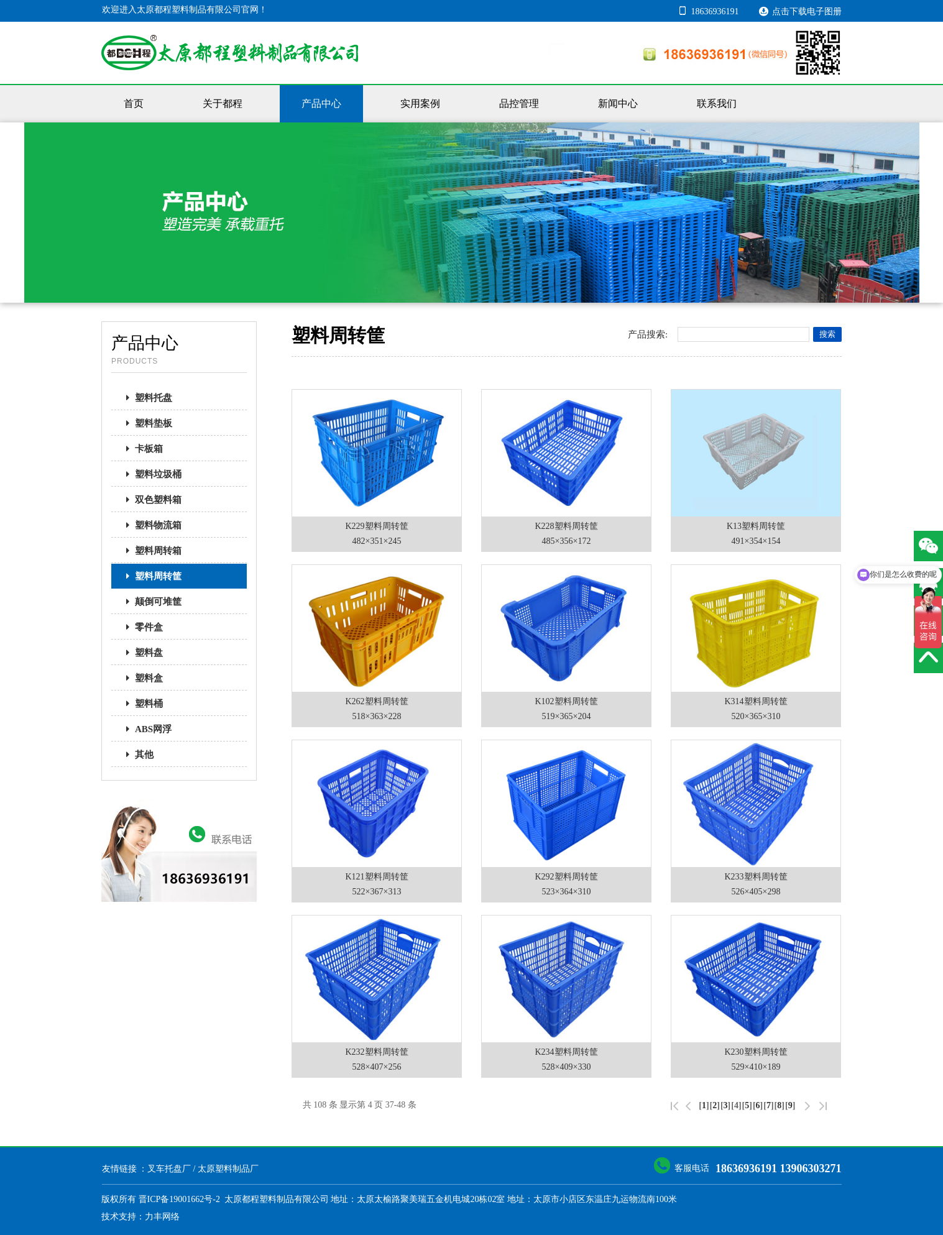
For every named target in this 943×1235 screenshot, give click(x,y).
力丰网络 (162, 1216)
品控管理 (519, 103)
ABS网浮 (145, 729)
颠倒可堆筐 (150, 602)
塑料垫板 (145, 423)
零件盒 (141, 627)
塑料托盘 (145, 398)
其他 (136, 755)
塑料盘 (141, 653)
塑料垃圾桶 (150, 474)
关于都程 (222, 103)
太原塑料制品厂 (228, 1168)
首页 (134, 103)
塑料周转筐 (150, 576)
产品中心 (321, 103)
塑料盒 (141, 678)
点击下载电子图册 (800, 11)
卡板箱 (141, 449)
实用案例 (420, 103)
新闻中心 (618, 103)
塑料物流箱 (150, 525)
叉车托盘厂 (169, 1168)
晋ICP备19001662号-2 (179, 1199)
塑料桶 (141, 704)
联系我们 (717, 103)
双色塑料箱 (150, 500)
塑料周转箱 (150, 551)
